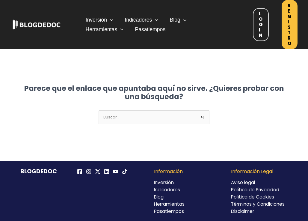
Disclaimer (243, 211)
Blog (173, 18)
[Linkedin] (106, 171)
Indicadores (139, 18)
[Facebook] (79, 171)
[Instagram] (88, 171)
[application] (109, 18)
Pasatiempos (100, 30)
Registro (290, 24)
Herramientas (211, 18)
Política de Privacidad (256, 189)
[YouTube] (115, 171)
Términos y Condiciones (259, 204)
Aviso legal (243, 182)
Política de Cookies (253, 196)
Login (261, 24)
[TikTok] (124, 171)
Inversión (99, 18)
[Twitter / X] (97, 171)
